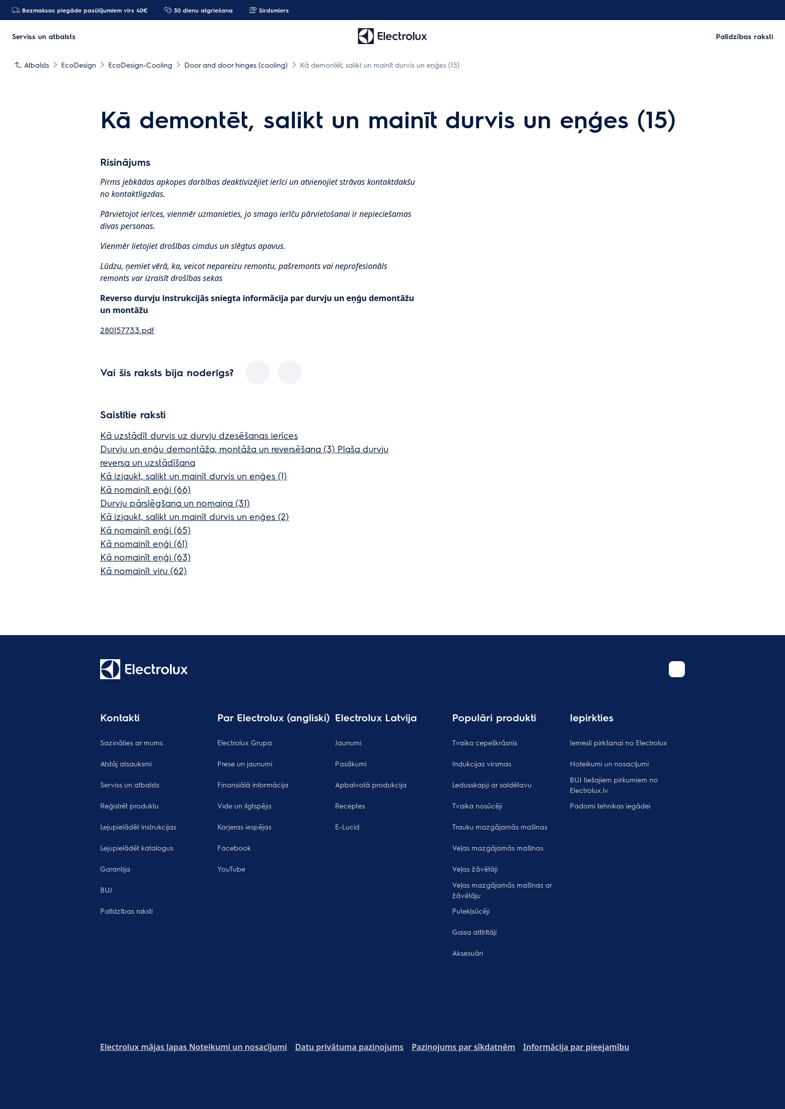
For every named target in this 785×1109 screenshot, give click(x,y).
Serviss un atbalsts (129, 784)
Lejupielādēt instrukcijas (138, 826)
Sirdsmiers (269, 10)
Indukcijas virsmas (481, 763)
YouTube (231, 868)
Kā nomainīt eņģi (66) (145, 489)
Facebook (234, 847)
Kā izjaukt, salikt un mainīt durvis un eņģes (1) (193, 475)
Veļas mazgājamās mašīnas (497, 847)
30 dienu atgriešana (198, 10)
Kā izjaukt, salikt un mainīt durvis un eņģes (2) (194, 516)
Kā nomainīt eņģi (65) (145, 529)
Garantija (115, 868)
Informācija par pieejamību (576, 1046)
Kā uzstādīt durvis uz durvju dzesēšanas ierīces (199, 435)
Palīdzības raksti (126, 910)
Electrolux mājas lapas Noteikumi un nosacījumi (193, 1046)
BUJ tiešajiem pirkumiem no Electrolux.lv (614, 784)
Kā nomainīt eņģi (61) (144, 543)
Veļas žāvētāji (475, 868)
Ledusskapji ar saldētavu (492, 784)
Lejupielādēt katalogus (136, 847)
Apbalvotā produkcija (371, 784)
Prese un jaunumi (244, 763)
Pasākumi (350, 763)
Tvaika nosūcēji (477, 805)
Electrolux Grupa (244, 742)
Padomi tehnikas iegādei (610, 805)
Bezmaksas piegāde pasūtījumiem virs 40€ (80, 10)
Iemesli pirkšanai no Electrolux (618, 742)
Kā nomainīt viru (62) (143, 570)
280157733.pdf (127, 330)
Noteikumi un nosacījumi (609, 763)
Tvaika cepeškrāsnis (484, 742)
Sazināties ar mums (131, 742)
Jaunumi (348, 742)
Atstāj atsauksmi (126, 763)
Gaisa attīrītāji (474, 931)
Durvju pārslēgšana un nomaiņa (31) (175, 502)
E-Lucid (347, 826)
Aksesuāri (467, 952)
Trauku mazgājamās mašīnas (499, 826)
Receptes (350, 805)
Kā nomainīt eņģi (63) (145, 557)
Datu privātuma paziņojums (349, 1046)
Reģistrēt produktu (129, 805)
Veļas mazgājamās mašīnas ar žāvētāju (502, 890)
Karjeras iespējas (244, 826)
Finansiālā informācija (252, 784)
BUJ (106, 889)
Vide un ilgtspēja (244, 805)
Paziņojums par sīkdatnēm (463, 1046)
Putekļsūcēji (471, 910)
